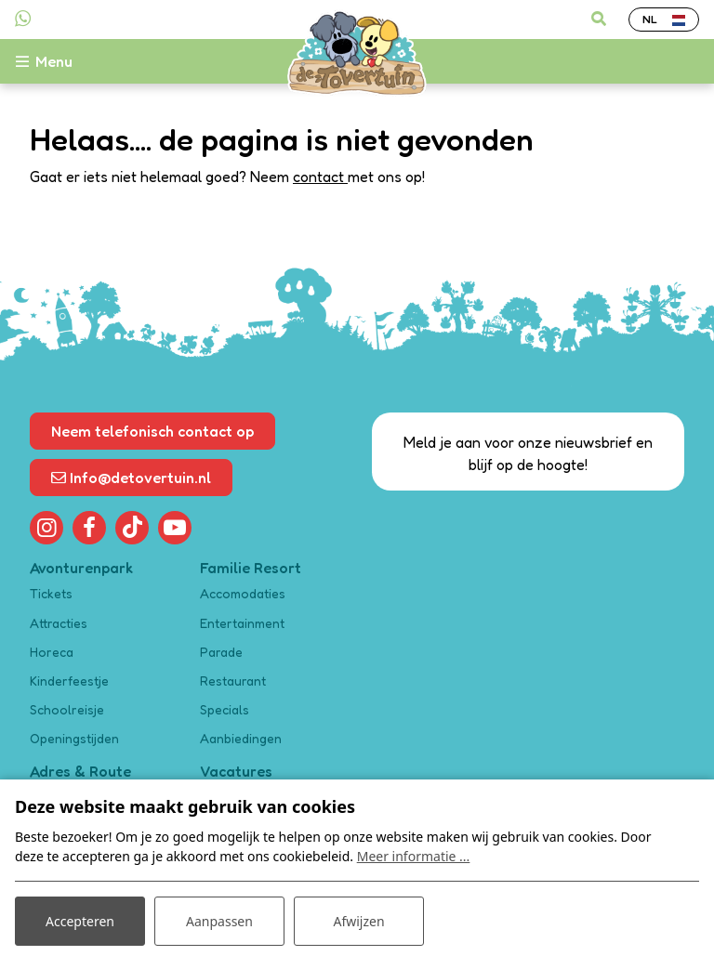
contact (320, 176)
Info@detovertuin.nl (131, 477)
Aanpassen (219, 921)
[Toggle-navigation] (54, 61)
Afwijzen (358, 921)
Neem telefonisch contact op (152, 431)
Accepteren (80, 921)
